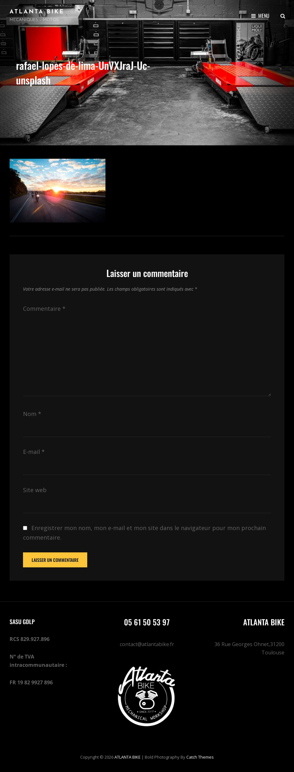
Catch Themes (200, 757)
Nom (32, 414)
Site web (35, 490)
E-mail (34, 451)
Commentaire (44, 308)
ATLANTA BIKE (37, 12)
